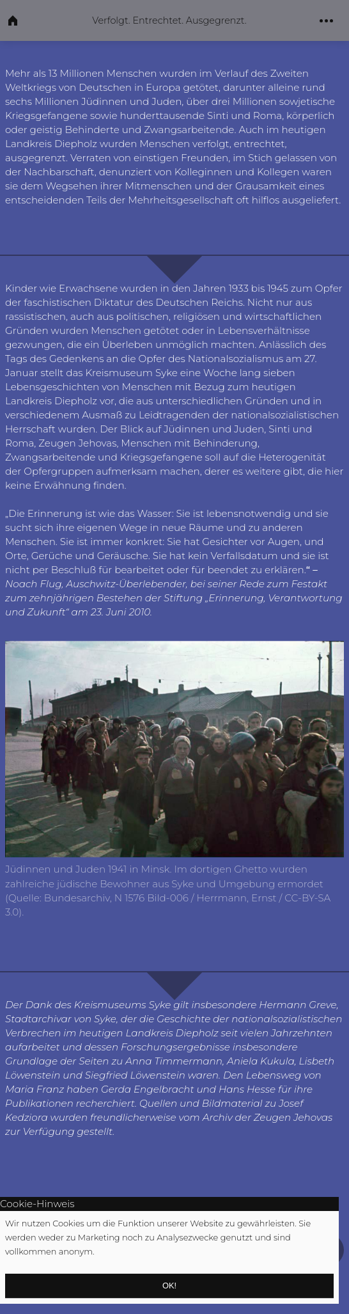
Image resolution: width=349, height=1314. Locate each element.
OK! (169, 1285)
